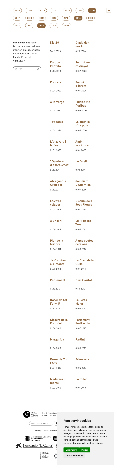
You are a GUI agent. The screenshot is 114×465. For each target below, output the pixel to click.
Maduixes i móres (57, 381)
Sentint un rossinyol (82, 64)
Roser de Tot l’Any (59, 361)
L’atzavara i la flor (58, 143)
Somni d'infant (80, 84)
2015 (66, 18)
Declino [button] (85, 450)
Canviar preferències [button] (74, 455)
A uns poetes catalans (84, 242)
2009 (53, 25)
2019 (17, 18)
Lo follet (81, 379)
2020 (92, 10)
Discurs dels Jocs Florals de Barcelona (84, 204)
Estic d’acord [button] (71, 450)
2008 (66, 25)
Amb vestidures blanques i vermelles (82, 147)
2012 (17, 25)
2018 (29, 18)
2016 (53, 18)
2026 (17, 10)
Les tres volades (55, 202)
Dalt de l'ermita (55, 64)
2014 (78, 18)
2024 (42, 10)
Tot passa (56, 122)
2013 (90, 18)
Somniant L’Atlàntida (83, 183)
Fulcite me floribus (82, 103)
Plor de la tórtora (56, 242)
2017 (41, 18)
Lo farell (81, 161)
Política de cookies (51, 431)
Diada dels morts (82, 44)
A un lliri (56, 221)
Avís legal (38, 431)
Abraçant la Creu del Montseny (58, 184)
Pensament (57, 280)
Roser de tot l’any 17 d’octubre (58, 303)
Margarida (57, 339)
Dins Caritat (83, 280)
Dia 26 (54, 42)
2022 (67, 10)
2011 (29, 25)
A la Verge (57, 102)
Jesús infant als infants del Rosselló (58, 263)
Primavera (82, 359)
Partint (80, 339)
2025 (29, 10)
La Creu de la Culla (84, 262)
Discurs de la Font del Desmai (59, 323)
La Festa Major (81, 301)
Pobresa (55, 82)
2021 (79, 10)
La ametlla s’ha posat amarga (82, 125)
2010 (41, 25)
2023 (54, 10)
